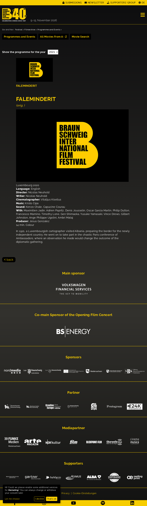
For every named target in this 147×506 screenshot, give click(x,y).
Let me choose (12, 499)
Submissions (73, 2)
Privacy (65, 493)
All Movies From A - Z (53, 36)
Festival (18, 30)
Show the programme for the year (24, 51)
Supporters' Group (123, 2)
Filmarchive (29, 30)
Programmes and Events (48, 30)
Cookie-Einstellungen (84, 493)
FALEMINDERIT (26, 85)
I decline (39, 499)
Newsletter (96, 2)
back (10, 259)
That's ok (51, 499)
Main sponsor (73, 273)
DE (143, 2)
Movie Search (80, 36)
